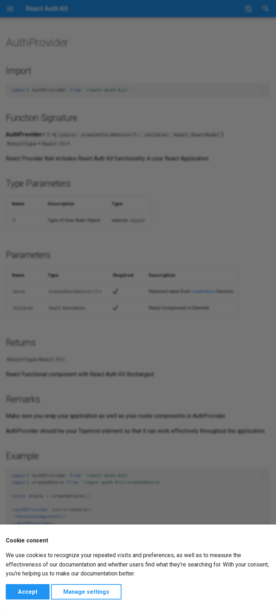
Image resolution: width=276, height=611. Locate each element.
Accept (27, 591)
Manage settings (86, 591)
